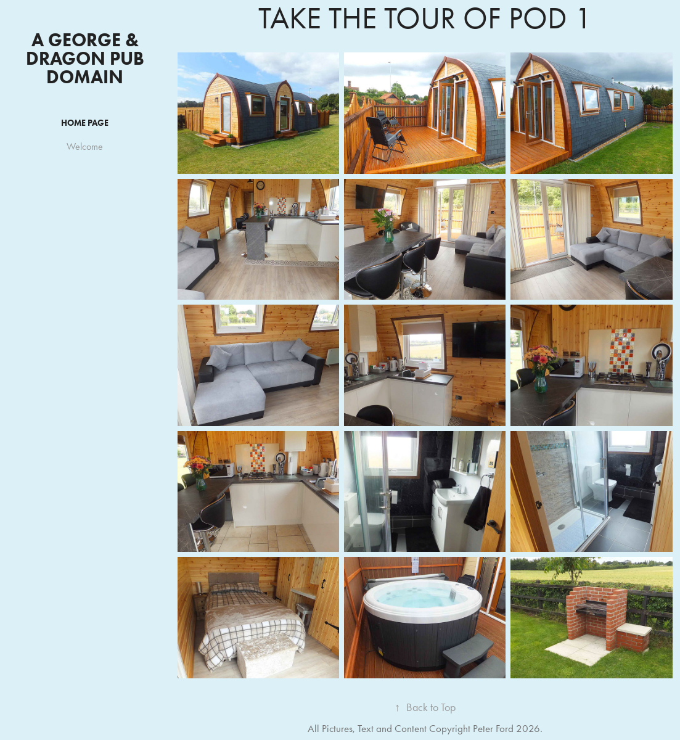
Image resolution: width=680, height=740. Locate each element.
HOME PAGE (85, 123)
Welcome (85, 146)
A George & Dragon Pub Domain (87, 58)
